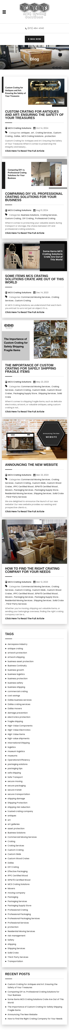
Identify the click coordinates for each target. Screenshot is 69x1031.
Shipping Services (47, 393)
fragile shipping (15, 721)
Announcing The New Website (31, 464)
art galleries (14, 824)
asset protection (16, 828)
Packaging (13, 897)
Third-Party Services (16, 496)
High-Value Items (16, 734)
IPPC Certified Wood (23, 486)
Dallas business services (20, 699)
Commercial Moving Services (35, 297)
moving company (16, 892)
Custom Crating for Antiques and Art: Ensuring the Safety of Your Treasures (34, 115)
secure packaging (17, 785)
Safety (11, 939)
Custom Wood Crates (18, 858)
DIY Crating (28, 218)
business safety (15, 682)
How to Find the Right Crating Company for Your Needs (32, 570)
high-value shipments (18, 738)
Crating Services (44, 132)
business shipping (16, 687)
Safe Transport (15, 777)
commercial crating (18, 691)
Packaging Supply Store (25, 393)
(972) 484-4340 (35, 28)
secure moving (15, 781)
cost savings (14, 695)
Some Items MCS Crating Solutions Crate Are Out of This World (34, 279)
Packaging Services (23, 490)
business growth (16, 669)
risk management (16, 935)
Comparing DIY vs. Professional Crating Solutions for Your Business (34, 197)
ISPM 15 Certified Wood (46, 486)
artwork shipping (16, 657)
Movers (8, 490)
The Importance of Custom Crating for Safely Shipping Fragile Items (30, 368)
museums (12, 755)
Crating (11, 841)
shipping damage (16, 798)
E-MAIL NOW (34, 39)
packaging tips (15, 768)
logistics (12, 747)
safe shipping (14, 772)
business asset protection (20, 661)
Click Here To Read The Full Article (24, 150)
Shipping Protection (17, 802)
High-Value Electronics (19, 729)
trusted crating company (20, 811)
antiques (25, 132)
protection (50, 136)
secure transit (15, 789)
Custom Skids (39, 390)
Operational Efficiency (19, 759)
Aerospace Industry (17, 644)
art (32, 132)
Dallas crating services (19, 704)
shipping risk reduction (19, 807)
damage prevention (18, 712)
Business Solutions (30, 215)
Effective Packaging (17, 871)
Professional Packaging (19, 914)
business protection (17, 678)
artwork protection (17, 652)
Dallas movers (15, 708)
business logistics (16, 674)
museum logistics (16, 751)
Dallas (17, 136)
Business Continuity (17, 665)
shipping (12, 944)
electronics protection (19, 717)
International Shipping (19, 742)
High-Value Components (20, 725)
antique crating (15, 648)
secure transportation (19, 794)
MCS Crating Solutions (32, 136)
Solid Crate (58, 493)
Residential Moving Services (18, 493)
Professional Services (18, 922)
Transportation (15, 961)
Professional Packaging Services (24, 918)
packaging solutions (17, 764)
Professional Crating (45, 218)
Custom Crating (13, 218)
